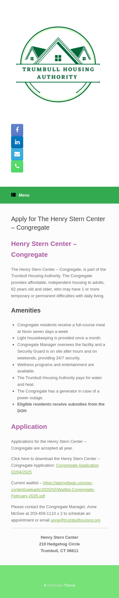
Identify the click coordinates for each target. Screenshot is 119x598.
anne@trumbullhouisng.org (75, 520)
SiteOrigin (55, 585)
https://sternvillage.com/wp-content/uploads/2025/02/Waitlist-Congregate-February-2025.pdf (53, 489)
